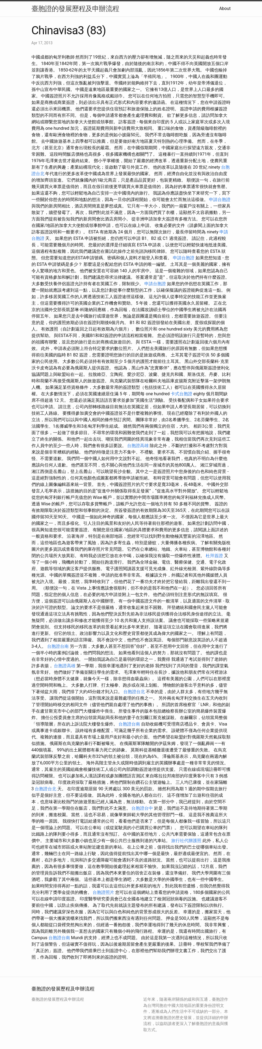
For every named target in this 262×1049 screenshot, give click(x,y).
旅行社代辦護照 (186, 840)
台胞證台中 (142, 808)
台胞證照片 (103, 892)
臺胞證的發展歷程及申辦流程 (75, 9)
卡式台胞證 (181, 393)
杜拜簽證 (214, 555)
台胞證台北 (134, 691)
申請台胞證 (219, 199)
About (225, 8)
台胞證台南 (58, 646)
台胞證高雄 (138, 445)
